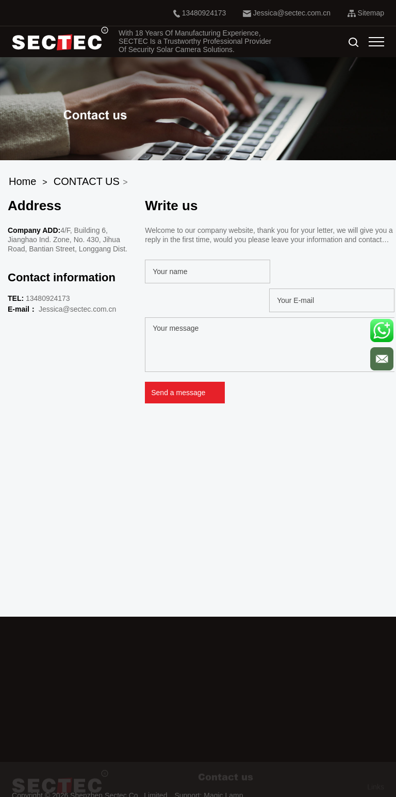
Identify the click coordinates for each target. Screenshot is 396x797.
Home (22, 181)
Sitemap (366, 13)
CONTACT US (87, 181)
